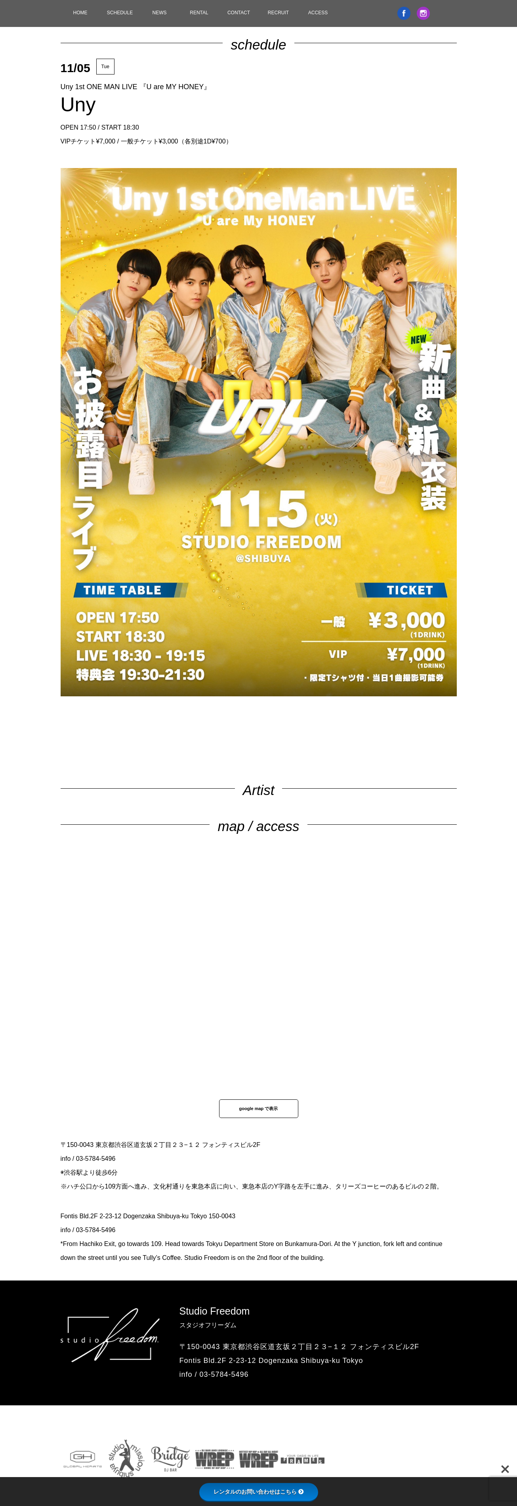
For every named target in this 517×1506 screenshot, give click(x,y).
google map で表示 (258, 1108)
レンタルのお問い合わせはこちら (259, 1491)
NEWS (160, 12)
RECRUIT (278, 12)
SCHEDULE (120, 12)
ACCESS (318, 12)
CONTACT (238, 12)
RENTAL (199, 12)
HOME (80, 12)
